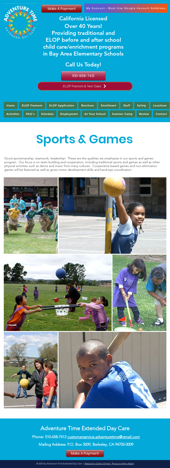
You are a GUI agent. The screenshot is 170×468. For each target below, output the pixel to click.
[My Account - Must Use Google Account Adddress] (126, 8)
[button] (13, 113)
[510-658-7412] (83, 75)
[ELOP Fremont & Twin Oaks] (85, 86)
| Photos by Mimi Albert (122, 463)
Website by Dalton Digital (97, 463)
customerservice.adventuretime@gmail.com (103, 437)
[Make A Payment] (62, 8)
